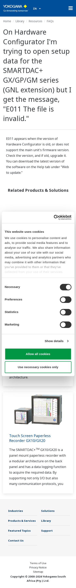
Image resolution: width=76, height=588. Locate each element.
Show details (54, 341)
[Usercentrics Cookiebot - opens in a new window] (54, 217)
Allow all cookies (38, 354)
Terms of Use (38, 563)
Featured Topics (19, 530)
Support (47, 530)
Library (19, 21)
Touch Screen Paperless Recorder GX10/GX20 (30, 438)
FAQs (50, 21)
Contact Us (16, 540)
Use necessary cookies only (38, 367)
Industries (15, 511)
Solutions (48, 511)
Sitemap (38, 571)
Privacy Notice (38, 567)
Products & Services (22, 521)
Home (7, 21)
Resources (35, 21)
